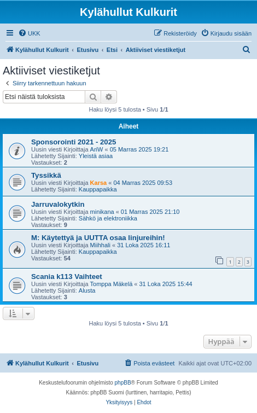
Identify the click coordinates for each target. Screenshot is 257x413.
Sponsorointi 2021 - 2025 (73, 142)
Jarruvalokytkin (58, 204)
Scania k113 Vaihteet (66, 276)
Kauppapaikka (98, 189)
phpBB (123, 383)
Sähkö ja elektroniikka (108, 218)
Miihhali (100, 245)
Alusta (87, 290)
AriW (96, 149)
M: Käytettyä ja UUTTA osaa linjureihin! (98, 238)
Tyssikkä (46, 175)
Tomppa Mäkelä (111, 284)
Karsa (98, 182)
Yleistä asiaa (96, 156)
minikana (102, 211)
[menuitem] (29, 33)
